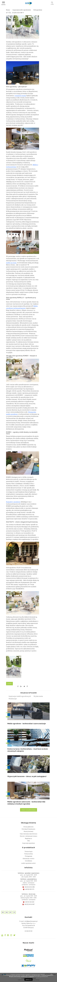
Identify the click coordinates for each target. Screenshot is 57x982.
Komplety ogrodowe (13, 502)
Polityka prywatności (41, 976)
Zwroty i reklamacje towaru (28, 836)
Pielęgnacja (28, 856)
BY (11, 912)
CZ (14, 912)
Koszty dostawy (28, 831)
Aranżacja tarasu (20, 95)
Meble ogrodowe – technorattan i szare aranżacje (26, 723)
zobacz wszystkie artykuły (28, 809)
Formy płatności (28, 827)
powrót (9, 683)
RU (3, 912)
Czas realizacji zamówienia (28, 834)
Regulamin (28, 838)
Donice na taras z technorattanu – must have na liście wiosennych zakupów (27, 750)
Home (8, 10)
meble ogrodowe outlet (28, 863)
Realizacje (13, 699)
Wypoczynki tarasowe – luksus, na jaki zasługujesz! (27, 776)
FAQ (28, 841)
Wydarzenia (38, 696)
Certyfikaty (28, 861)
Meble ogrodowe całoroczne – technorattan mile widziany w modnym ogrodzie (26, 803)
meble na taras (11, 263)
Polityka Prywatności (28, 829)
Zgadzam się (29, 979)
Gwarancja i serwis (28, 858)
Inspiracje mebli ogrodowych (22, 10)
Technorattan (28, 854)
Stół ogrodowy (37, 10)
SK (7, 912)
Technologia (28, 851)
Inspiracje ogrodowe (28, 843)
